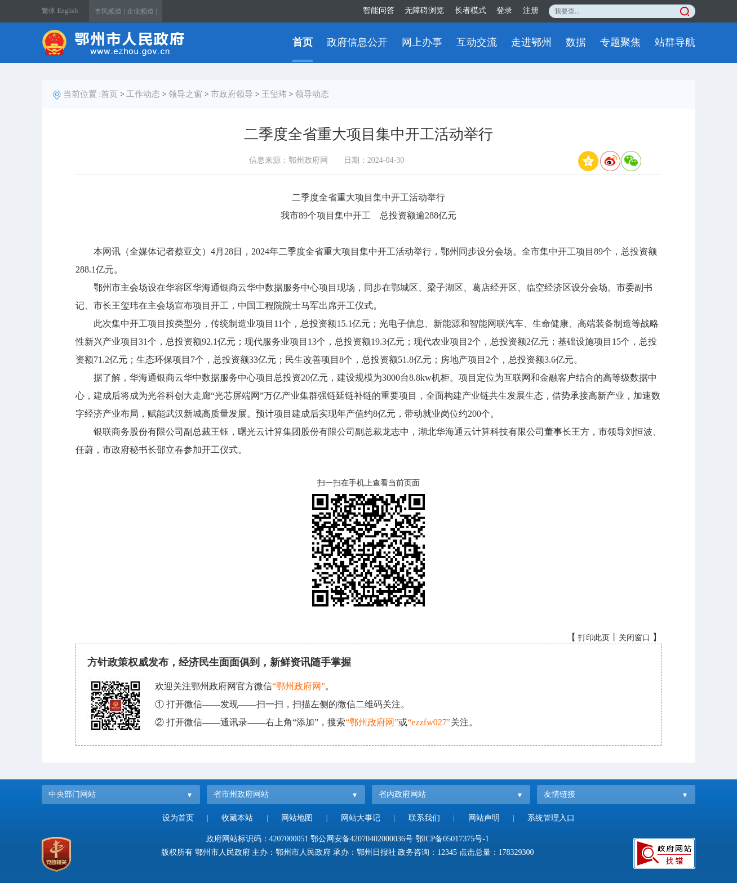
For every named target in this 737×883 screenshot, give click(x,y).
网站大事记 (360, 818)
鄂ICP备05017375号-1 (452, 839)
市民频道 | (110, 11)
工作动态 (143, 94)
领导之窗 (185, 94)
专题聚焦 (620, 42)
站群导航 (675, 42)
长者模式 (470, 10)
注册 (531, 10)
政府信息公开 (357, 42)
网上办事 (422, 42)
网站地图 (297, 818)
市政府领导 (232, 94)
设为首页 (178, 818)
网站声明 (484, 818)
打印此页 (594, 638)
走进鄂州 (531, 42)
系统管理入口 (551, 818)
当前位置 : (82, 94)
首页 (302, 42)
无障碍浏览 (424, 10)
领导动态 (312, 94)
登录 (504, 10)
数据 (576, 42)
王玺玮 (274, 94)
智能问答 (378, 10)
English (67, 11)
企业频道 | (142, 11)
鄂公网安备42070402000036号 (361, 839)
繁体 (48, 11)
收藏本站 (237, 818)
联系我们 (424, 818)
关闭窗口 (634, 638)
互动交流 (476, 42)
